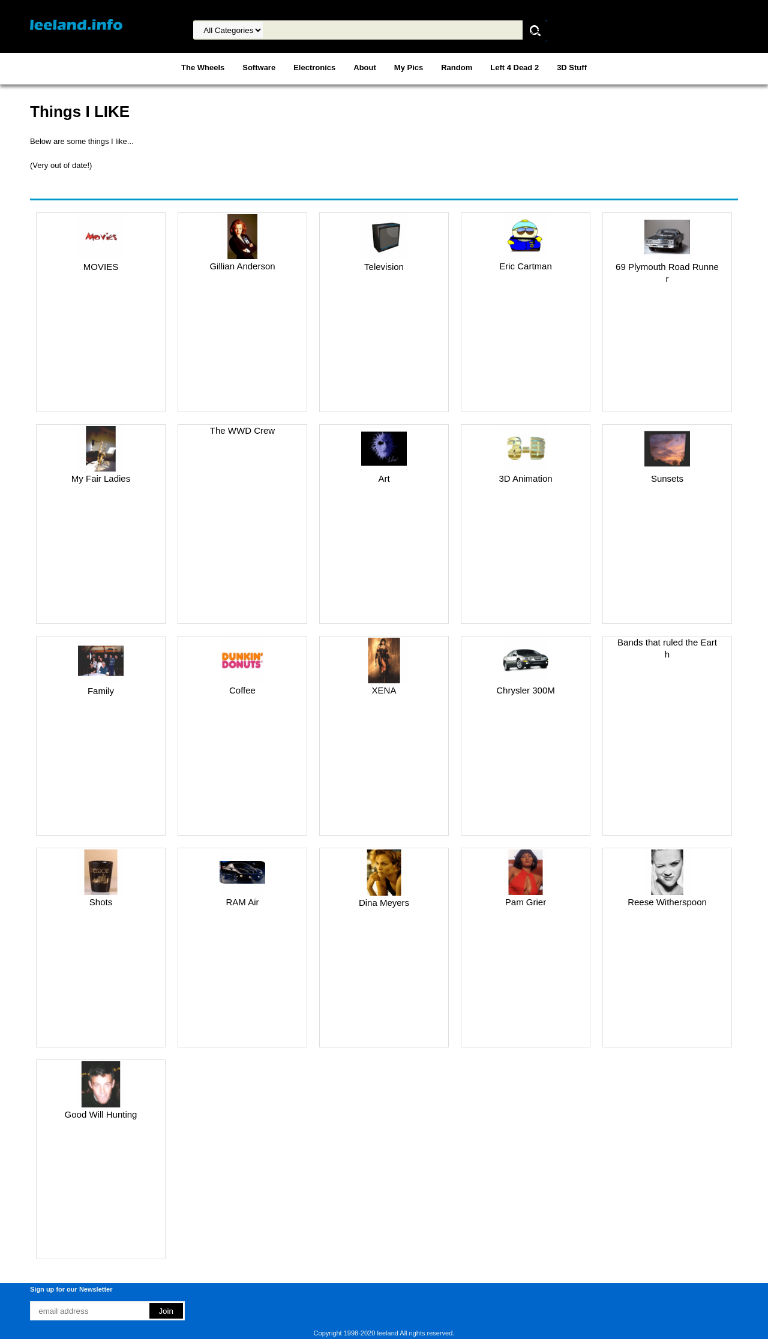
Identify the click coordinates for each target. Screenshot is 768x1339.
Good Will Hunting (101, 1114)
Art (383, 478)
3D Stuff (572, 67)
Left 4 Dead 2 (514, 67)
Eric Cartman (525, 266)
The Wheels (202, 67)
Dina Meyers (384, 902)
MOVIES (100, 267)
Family (101, 691)
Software (258, 67)
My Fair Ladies (100, 478)
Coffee (242, 690)
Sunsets (667, 478)
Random (456, 67)
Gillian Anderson (242, 266)
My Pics (408, 67)
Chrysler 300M (525, 690)
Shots (100, 902)
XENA (384, 690)
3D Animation (525, 478)
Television (384, 267)
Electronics (314, 67)
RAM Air (242, 902)
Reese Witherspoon (667, 902)
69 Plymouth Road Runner (667, 273)
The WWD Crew (242, 430)
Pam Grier (525, 902)
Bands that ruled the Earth (667, 648)
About (364, 67)
